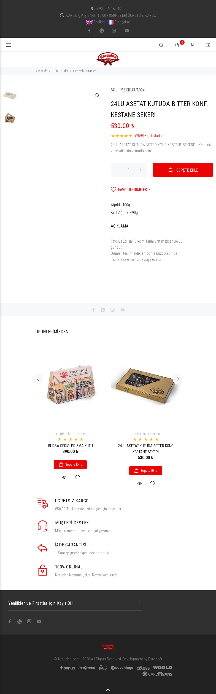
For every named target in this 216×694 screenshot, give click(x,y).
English (95, 22)
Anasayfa (41, 71)
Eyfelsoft (155, 659)
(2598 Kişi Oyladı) (148, 136)
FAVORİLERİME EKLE (131, 189)
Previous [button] (38, 379)
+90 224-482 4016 (111, 8)
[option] (10, 98)
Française (118, 22)
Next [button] (178, 379)
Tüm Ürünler (60, 71)
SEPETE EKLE (183, 169)
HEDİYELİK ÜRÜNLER (70, 434)
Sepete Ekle (73, 465)
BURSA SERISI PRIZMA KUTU (70, 446)
